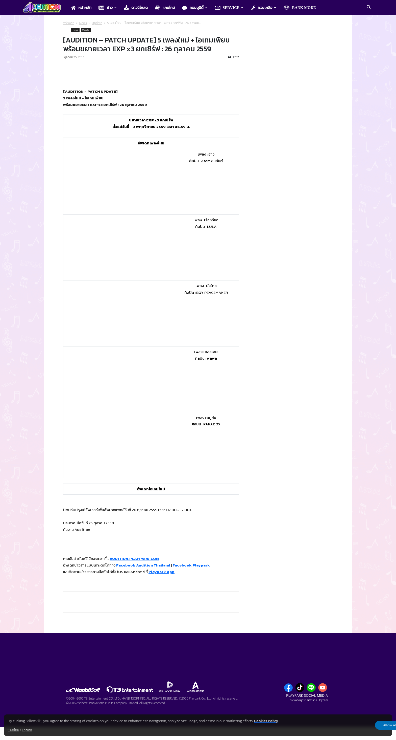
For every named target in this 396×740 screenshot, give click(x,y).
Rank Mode (300, 7)
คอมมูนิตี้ (195, 7)
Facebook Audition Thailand (143, 565)
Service (229, 7)
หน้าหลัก (81, 7)
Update (97, 23)
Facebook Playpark (191, 565)
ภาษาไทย (13, 730)
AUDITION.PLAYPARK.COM (134, 558)
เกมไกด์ (165, 7)
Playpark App (161, 572)
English (27, 730)
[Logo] (44, 8)
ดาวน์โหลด (136, 7)
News (83, 23)
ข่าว (107, 7)
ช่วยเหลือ (263, 7)
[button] (369, 8)
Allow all (365, 725)
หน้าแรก (68, 23)
